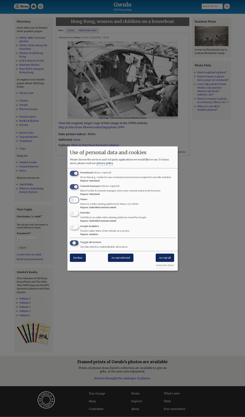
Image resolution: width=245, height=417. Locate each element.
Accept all (165, 257)
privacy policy (104, 163)
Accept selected (120, 257)
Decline (77, 257)
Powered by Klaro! (165, 265)
